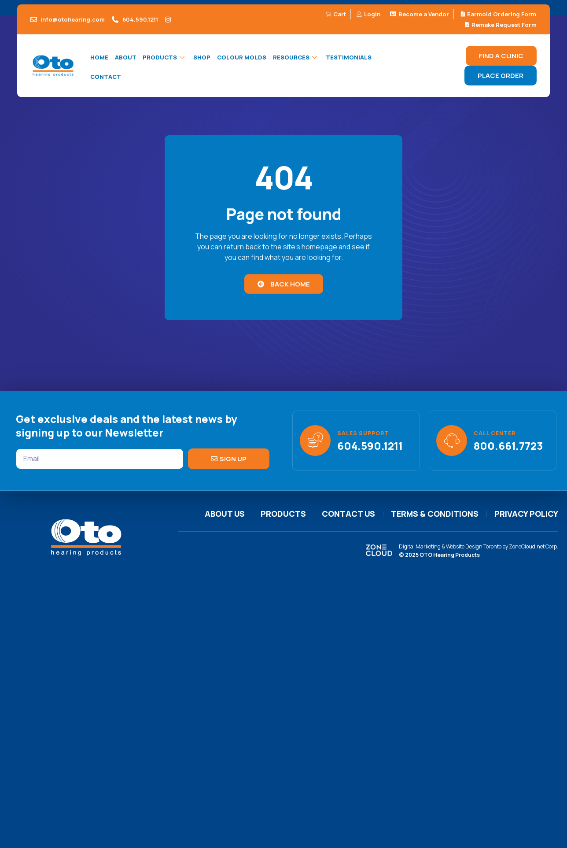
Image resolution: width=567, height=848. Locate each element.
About (125, 58)
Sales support (363, 433)
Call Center (494, 433)
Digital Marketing (420, 546)
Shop (200, 58)
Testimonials (346, 58)
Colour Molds (240, 58)
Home (99, 58)
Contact (105, 77)
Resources (294, 58)
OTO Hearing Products (450, 555)
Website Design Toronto (473, 546)
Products (164, 58)
